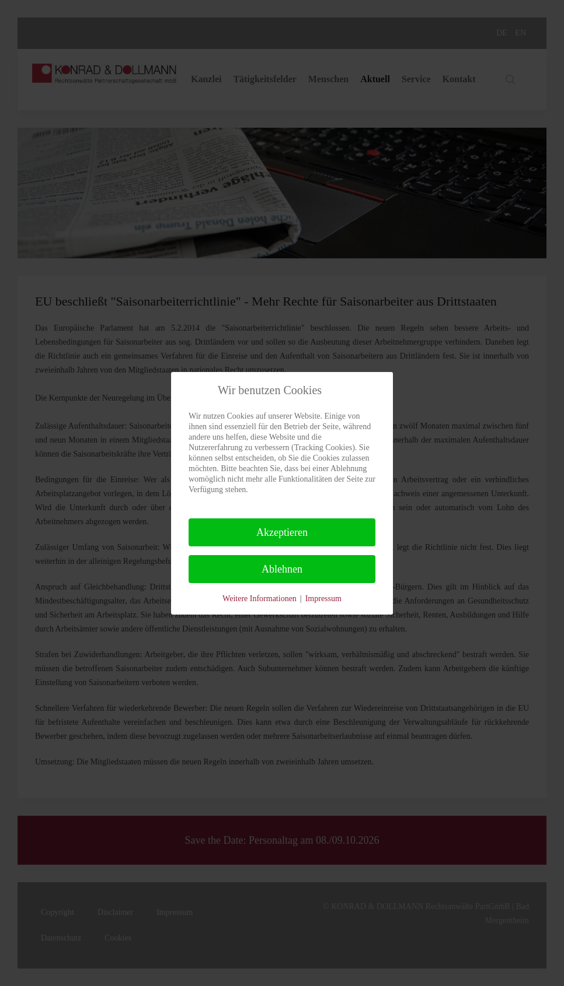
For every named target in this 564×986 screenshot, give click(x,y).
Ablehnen (282, 569)
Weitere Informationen (259, 598)
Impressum (323, 598)
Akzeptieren (282, 532)
